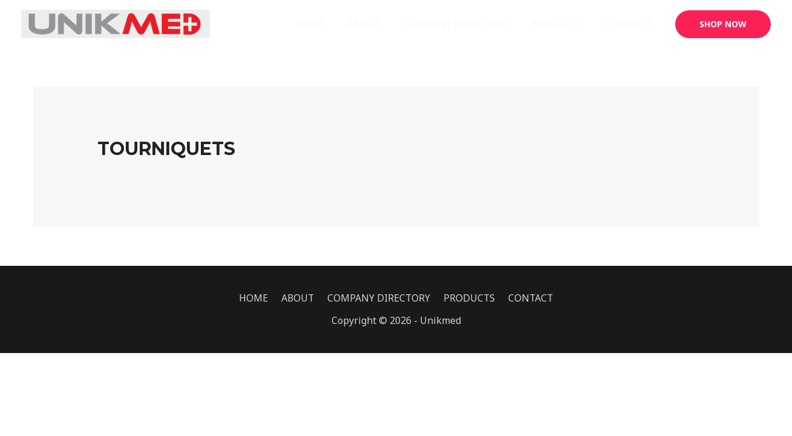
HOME (326, 23)
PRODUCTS (562, 23)
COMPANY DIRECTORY (465, 23)
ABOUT (377, 23)
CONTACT (630, 23)
